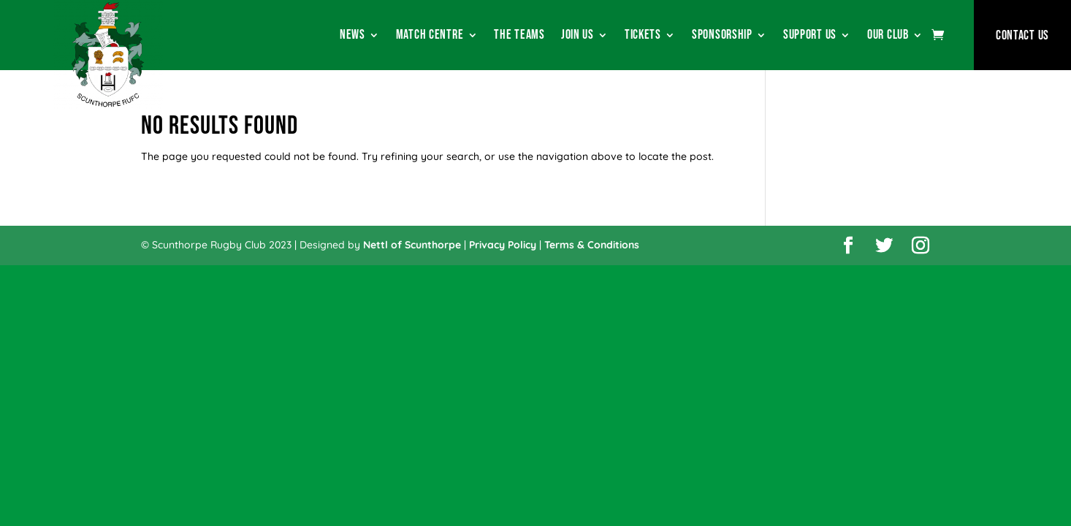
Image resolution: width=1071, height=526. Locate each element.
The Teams (519, 36)
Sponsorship (722, 36)
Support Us (809, 36)
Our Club (888, 36)
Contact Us (1022, 35)
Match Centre (430, 36)
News (352, 36)
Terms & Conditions (591, 244)
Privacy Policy (502, 244)
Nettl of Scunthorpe (412, 244)
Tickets (643, 36)
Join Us (577, 36)
